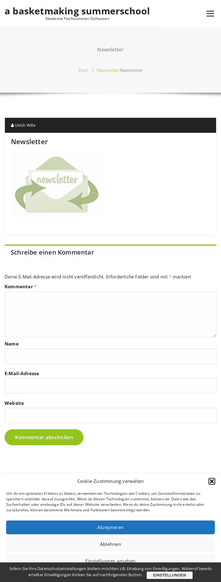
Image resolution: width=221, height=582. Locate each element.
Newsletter (108, 70)
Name (12, 344)
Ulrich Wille (23, 125)
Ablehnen (110, 544)
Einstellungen (169, 575)
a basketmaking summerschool (77, 11)
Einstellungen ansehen (110, 561)
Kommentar (21, 286)
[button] (212, 481)
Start (83, 70)
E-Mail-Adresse (22, 373)
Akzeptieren (110, 527)
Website (14, 403)
